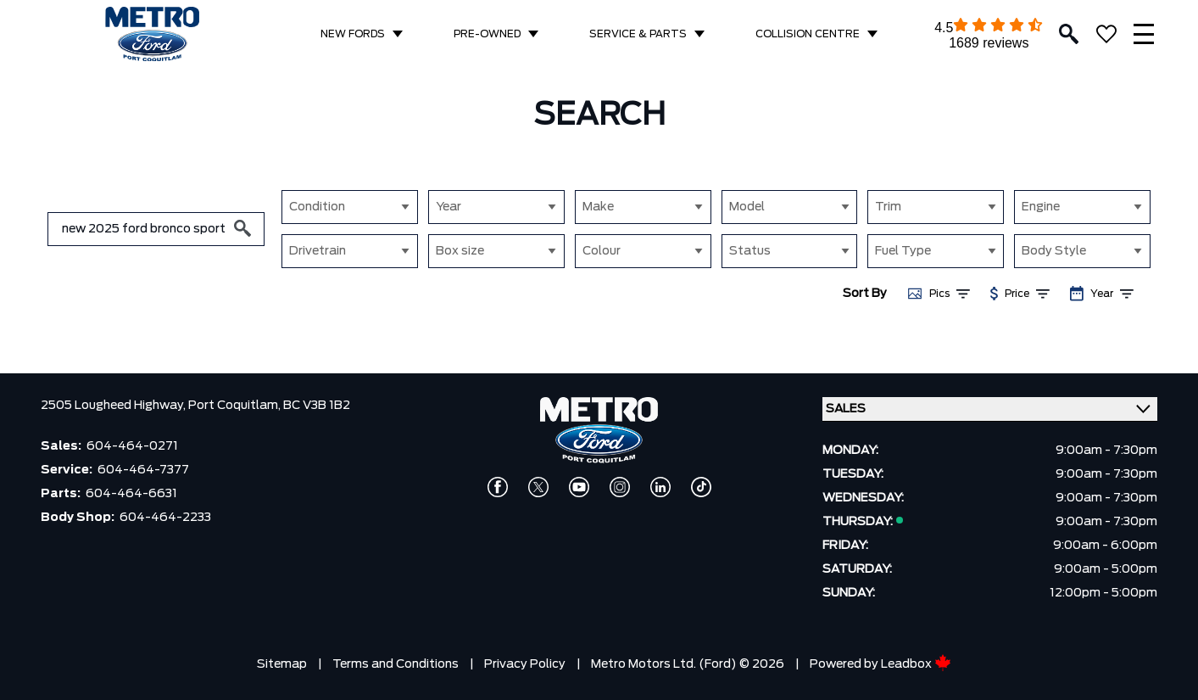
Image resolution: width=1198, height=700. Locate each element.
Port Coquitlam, (235, 406)
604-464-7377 (143, 470)
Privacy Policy (525, 664)
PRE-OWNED (487, 34)
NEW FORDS (352, 34)
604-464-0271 (132, 446)
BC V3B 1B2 (316, 406)
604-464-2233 (165, 518)
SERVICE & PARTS (638, 34)
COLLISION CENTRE (807, 34)
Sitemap (282, 664)
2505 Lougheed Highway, (114, 406)
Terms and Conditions (395, 664)
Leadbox (916, 664)
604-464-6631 (131, 494)
